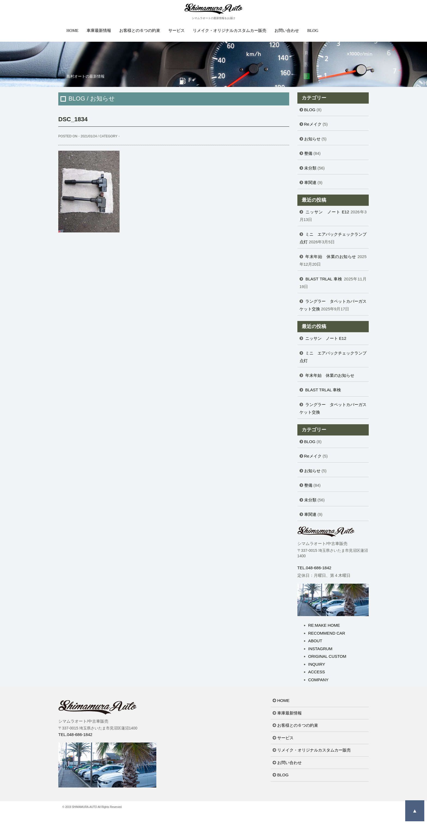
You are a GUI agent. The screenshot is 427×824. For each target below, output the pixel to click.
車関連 (310, 182)
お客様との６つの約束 (139, 30)
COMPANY (318, 679)
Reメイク (313, 124)
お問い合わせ (286, 30)
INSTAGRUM (320, 648)
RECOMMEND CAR (326, 633)
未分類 (310, 168)
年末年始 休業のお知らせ (330, 256)
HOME (72, 30)
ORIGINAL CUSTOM (327, 656)
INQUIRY (316, 664)
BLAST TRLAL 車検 (324, 279)
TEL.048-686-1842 (314, 567)
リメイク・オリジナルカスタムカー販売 (229, 30)
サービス (176, 30)
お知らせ (312, 139)
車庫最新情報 (99, 30)
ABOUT (315, 640)
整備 (308, 153)
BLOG (312, 30)
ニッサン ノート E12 (327, 212)
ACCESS (316, 672)
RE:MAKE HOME (324, 625)
